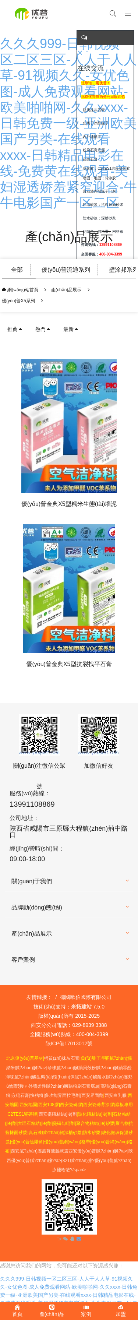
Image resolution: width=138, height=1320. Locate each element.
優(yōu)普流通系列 (66, 270)
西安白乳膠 (116, 1095)
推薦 (15, 329)
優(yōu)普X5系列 (18, 300)
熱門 (43, 329)
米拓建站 (82, 1007)
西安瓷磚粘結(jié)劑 (58, 1114)
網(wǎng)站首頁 (22, 289)
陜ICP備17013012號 (69, 1043)
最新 (71, 329)
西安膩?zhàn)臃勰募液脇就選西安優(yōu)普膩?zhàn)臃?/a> (69, 1151)
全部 (17, 270)
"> (63, 1239)
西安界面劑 (92, 1095)
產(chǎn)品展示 (66, 289)
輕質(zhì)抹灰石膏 (61, 1058)
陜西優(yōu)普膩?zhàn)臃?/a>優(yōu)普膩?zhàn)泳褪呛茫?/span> (70, 1160)
